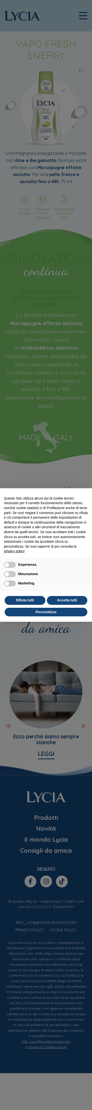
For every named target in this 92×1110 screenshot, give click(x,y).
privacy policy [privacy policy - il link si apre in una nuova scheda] (14, 551)
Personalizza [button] (46, 612)
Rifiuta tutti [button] (25, 600)
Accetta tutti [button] (67, 600)
